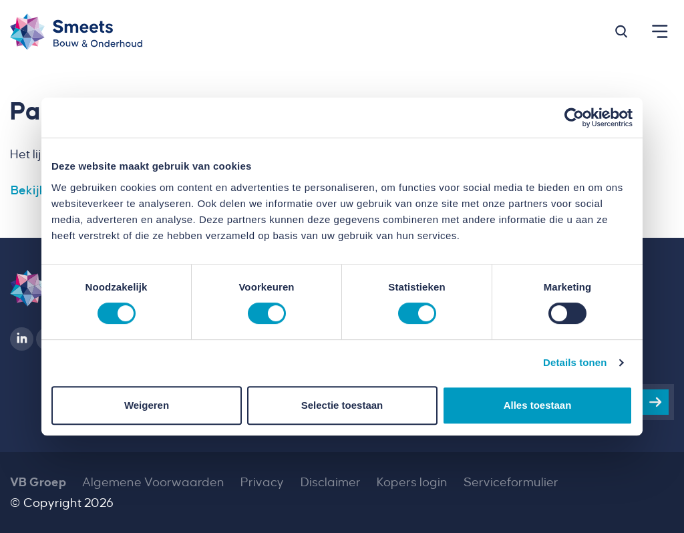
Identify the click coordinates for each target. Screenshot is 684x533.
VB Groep (38, 482)
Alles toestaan (538, 405)
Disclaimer (331, 482)
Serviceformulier (511, 482)
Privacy (262, 482)
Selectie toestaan (342, 405)
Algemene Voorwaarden (153, 482)
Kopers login (412, 482)
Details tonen (575, 362)
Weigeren (146, 405)
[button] (621, 31)
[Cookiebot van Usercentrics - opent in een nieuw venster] (574, 118)
